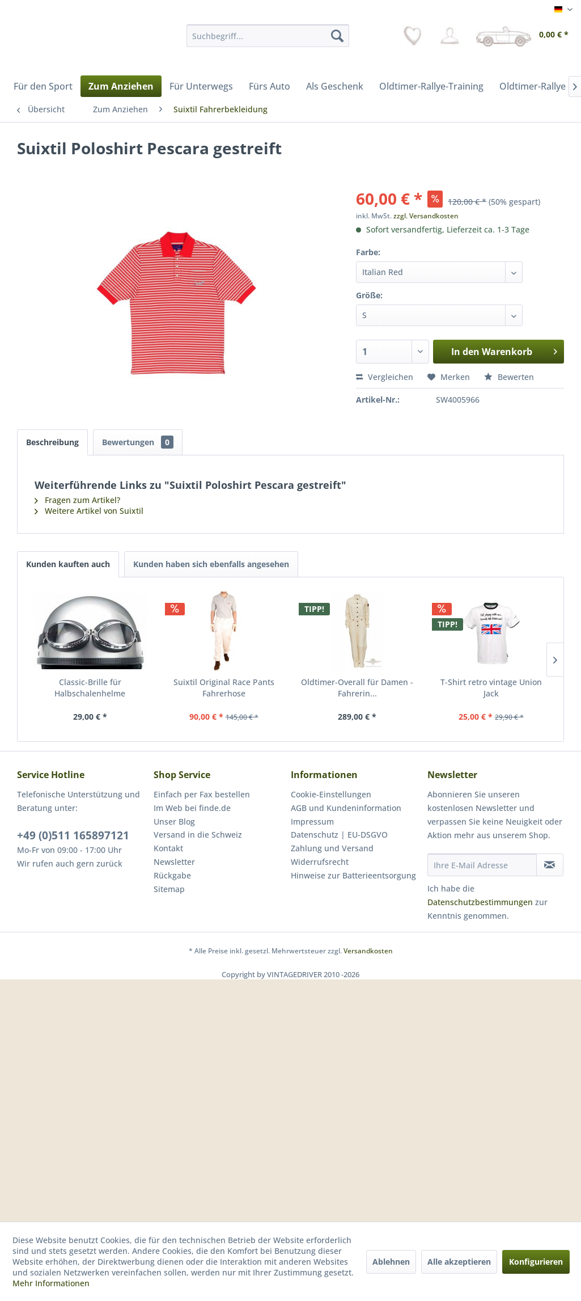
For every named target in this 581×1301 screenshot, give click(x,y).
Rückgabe (172, 875)
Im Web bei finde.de (192, 807)
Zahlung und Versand (332, 848)
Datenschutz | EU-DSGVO (339, 834)
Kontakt (168, 848)
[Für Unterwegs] (201, 86)
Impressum (312, 821)
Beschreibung (52, 442)
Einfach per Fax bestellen (202, 794)
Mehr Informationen (51, 1283)
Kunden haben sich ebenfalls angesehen (211, 564)
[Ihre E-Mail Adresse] (482, 865)
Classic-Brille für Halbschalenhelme (89, 688)
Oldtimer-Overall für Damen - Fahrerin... (357, 688)
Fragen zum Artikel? (77, 500)
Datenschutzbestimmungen (480, 902)
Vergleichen (384, 376)
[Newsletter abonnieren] (549, 865)
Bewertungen (137, 442)
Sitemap (169, 889)
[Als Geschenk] (334, 86)
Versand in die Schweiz (198, 834)
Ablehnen (391, 1261)
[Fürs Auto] (269, 86)
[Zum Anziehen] (121, 86)
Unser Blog (174, 821)
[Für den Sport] (43, 86)
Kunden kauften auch (68, 564)
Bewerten (509, 376)
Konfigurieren (536, 1261)
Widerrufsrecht (320, 861)
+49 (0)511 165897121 (73, 835)
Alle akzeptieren (459, 1261)
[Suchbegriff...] (267, 35)
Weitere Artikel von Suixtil (89, 510)
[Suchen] (337, 35)
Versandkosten (368, 951)
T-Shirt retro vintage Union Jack (491, 688)
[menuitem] (267, 35)
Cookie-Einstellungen (331, 794)
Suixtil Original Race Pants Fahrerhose (223, 688)
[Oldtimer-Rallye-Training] (431, 86)
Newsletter (174, 861)
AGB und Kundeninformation (346, 807)
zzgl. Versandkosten (426, 216)
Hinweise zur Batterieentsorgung (353, 875)
